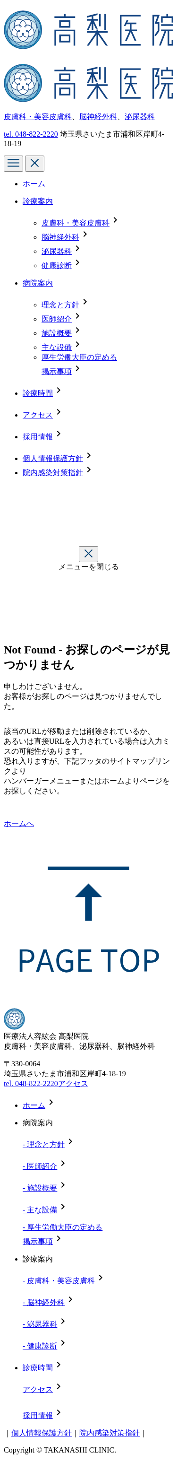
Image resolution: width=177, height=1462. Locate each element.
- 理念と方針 (44, 1144)
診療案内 (38, 201)
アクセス (38, 415)
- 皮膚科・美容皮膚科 (59, 1281)
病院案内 (38, 283)
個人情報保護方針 (53, 458)
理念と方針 (60, 305)
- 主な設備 (40, 1210)
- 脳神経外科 (44, 1302)
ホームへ (19, 823)
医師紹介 (57, 319)
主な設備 (57, 347)
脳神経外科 (98, 117)
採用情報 (38, 437)
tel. (31, 134)
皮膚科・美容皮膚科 (38, 117)
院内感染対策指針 (53, 473)
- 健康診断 (40, 1346)
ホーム (34, 184)
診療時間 (38, 393)
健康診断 (57, 265)
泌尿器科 (140, 117)
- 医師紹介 (40, 1166)
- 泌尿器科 (40, 1324)
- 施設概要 (40, 1188)
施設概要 (57, 333)
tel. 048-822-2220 (31, 1083)
